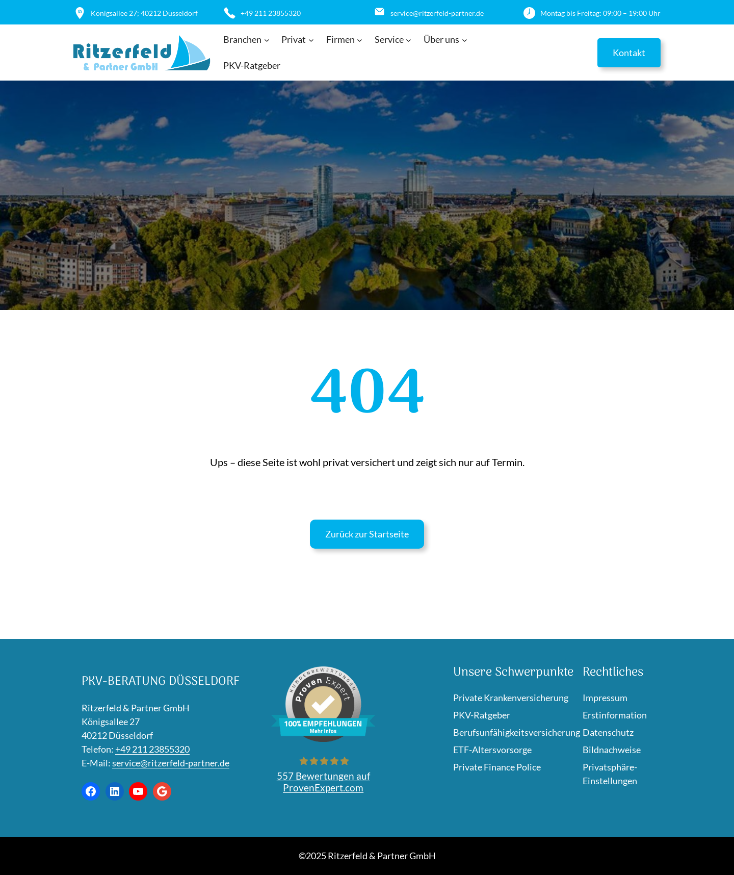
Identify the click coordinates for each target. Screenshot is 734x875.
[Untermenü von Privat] (311, 40)
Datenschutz (608, 732)
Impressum (605, 697)
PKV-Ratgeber (481, 714)
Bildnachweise (612, 749)
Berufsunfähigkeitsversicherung (516, 732)
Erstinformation (615, 714)
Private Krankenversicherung (510, 697)
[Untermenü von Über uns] (464, 40)
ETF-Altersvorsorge (492, 749)
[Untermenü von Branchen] (267, 40)
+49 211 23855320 (152, 749)
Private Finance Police (497, 767)
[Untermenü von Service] (408, 40)
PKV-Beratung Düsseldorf (161, 681)
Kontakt (629, 52)
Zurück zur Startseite (367, 533)
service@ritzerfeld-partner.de (170, 762)
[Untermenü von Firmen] (359, 40)
